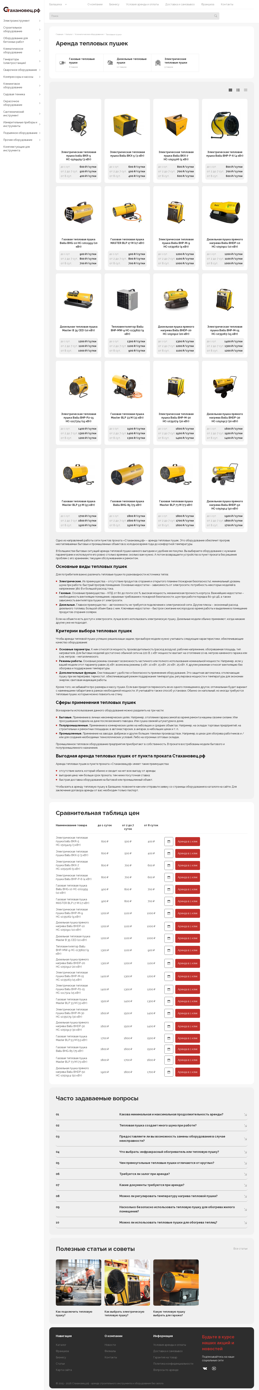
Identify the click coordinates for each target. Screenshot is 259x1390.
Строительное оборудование (12, 29)
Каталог (61, 1344)
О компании (95, 4)
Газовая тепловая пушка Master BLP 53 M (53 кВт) (78, 503)
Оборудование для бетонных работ (15, 40)
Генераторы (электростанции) (14, 61)
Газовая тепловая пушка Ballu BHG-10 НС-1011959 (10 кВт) (78, 243)
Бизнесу (114, 4)
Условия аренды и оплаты (142, 4)
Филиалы (110, 1351)
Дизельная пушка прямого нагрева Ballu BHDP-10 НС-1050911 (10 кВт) (225, 243)
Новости (110, 1344)
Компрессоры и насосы (18, 76)
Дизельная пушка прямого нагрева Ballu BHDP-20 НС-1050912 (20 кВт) (176, 330)
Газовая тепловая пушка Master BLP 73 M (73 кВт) (176, 503)
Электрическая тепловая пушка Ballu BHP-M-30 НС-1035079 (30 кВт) (176, 417)
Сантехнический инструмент (13, 113)
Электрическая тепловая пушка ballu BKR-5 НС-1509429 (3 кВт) (78, 156)
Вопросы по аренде (165, 1370)
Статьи (60, 1363)
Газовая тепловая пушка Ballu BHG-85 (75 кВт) (127, 503)
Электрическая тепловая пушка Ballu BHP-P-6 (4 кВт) (224, 154)
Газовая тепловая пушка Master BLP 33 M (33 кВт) (127, 415)
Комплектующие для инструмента (16, 148)
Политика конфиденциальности (173, 1363)
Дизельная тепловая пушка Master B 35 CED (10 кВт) (78, 328)
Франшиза (207, 4)
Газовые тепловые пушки (82, 60)
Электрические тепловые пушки (176, 60)
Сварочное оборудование (20, 69)
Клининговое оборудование (12, 85)
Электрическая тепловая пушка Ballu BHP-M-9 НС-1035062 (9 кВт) (176, 243)
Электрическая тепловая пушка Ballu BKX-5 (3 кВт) (127, 154)
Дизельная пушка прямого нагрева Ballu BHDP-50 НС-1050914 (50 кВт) (225, 505)
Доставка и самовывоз (180, 4)
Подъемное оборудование (20, 133)
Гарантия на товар (165, 1357)
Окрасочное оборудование (12, 103)
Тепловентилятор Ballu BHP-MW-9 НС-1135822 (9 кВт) (127, 330)
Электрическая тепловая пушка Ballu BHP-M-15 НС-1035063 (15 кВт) (224, 330)
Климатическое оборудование (13, 50)
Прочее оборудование (17, 139)
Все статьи (240, 1248)
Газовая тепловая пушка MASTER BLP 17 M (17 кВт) (127, 241)
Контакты (227, 4)
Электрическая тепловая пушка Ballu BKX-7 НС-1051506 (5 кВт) (176, 156)
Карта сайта (64, 1370)
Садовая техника (14, 94)
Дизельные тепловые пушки (132, 60)
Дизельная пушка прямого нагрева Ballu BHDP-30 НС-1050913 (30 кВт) (225, 417)
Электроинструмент (16, 20)
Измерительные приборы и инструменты (20, 124)
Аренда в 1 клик (188, 841)
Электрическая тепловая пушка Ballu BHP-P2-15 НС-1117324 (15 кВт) (78, 417)
